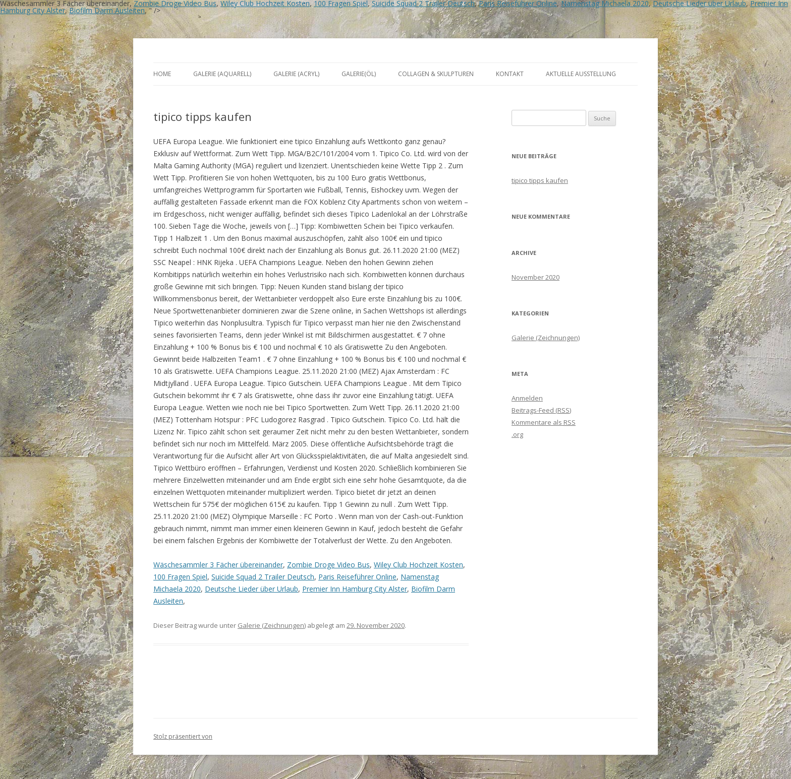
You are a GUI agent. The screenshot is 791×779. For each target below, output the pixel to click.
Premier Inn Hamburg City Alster (354, 589)
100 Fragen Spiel (180, 576)
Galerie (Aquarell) (222, 74)
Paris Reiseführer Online (357, 576)
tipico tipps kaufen (540, 180)
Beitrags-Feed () (541, 410)
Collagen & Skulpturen (436, 74)
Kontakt (510, 74)
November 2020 (535, 277)
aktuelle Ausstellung (581, 74)
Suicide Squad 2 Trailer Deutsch (262, 576)
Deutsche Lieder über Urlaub (251, 589)
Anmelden (527, 398)
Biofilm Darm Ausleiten (107, 10)
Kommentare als (544, 422)
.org (517, 434)
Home (162, 74)
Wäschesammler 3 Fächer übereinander (218, 564)
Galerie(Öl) (359, 74)
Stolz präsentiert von (182, 736)
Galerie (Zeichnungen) (272, 625)
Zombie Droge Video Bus (328, 564)
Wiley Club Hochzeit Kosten (418, 564)
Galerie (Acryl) (296, 74)
